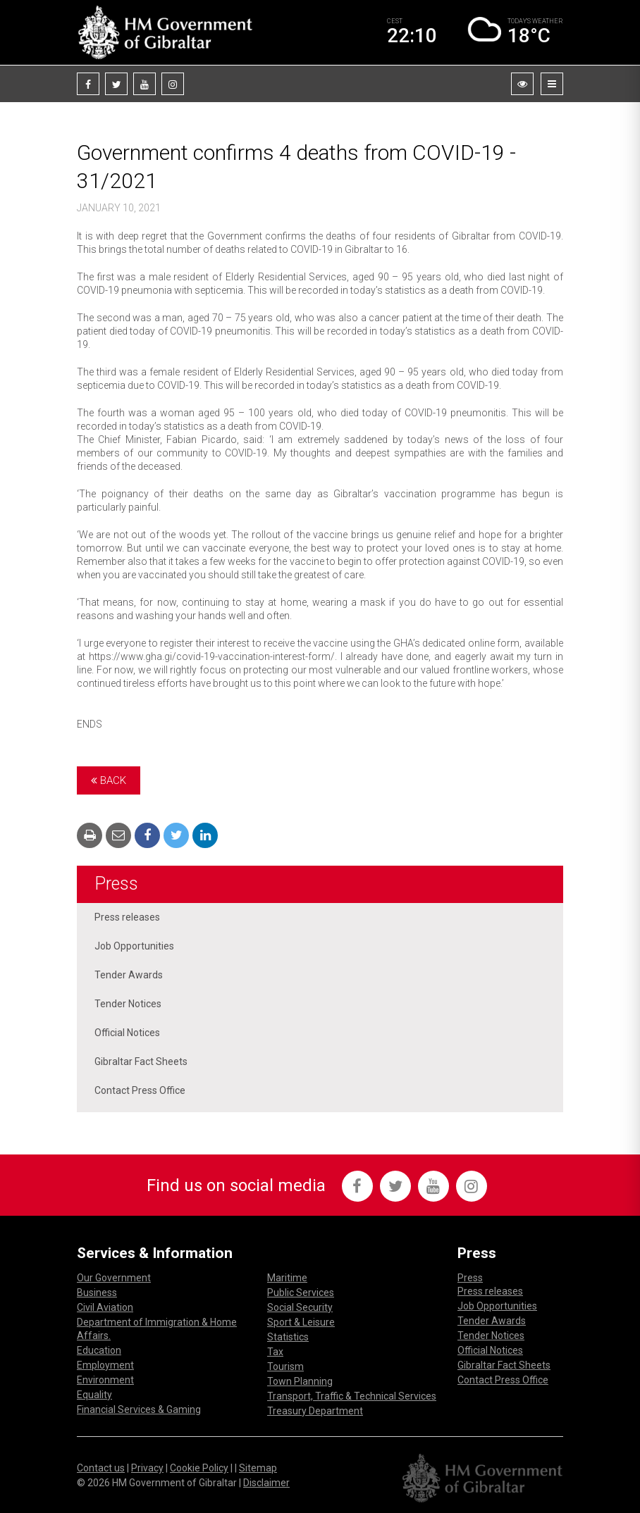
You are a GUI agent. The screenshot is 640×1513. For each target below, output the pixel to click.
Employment (105, 1365)
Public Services (300, 1292)
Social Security (300, 1307)
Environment (105, 1380)
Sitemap (258, 1468)
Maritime (287, 1277)
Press (116, 883)
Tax (275, 1351)
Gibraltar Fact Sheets (140, 1061)
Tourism (285, 1366)
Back (108, 780)
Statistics (288, 1337)
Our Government (114, 1277)
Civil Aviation (105, 1307)
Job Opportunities (134, 946)
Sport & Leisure (301, 1322)
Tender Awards (128, 974)
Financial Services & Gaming (139, 1409)
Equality (94, 1394)
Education (99, 1350)
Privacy (147, 1468)
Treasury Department (315, 1411)
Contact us (101, 1468)
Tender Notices (127, 1003)
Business (97, 1292)
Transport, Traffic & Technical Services (351, 1396)
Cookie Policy (199, 1468)
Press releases (127, 917)
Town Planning (300, 1381)
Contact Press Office (139, 1090)
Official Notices (127, 1032)
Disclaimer (266, 1482)
